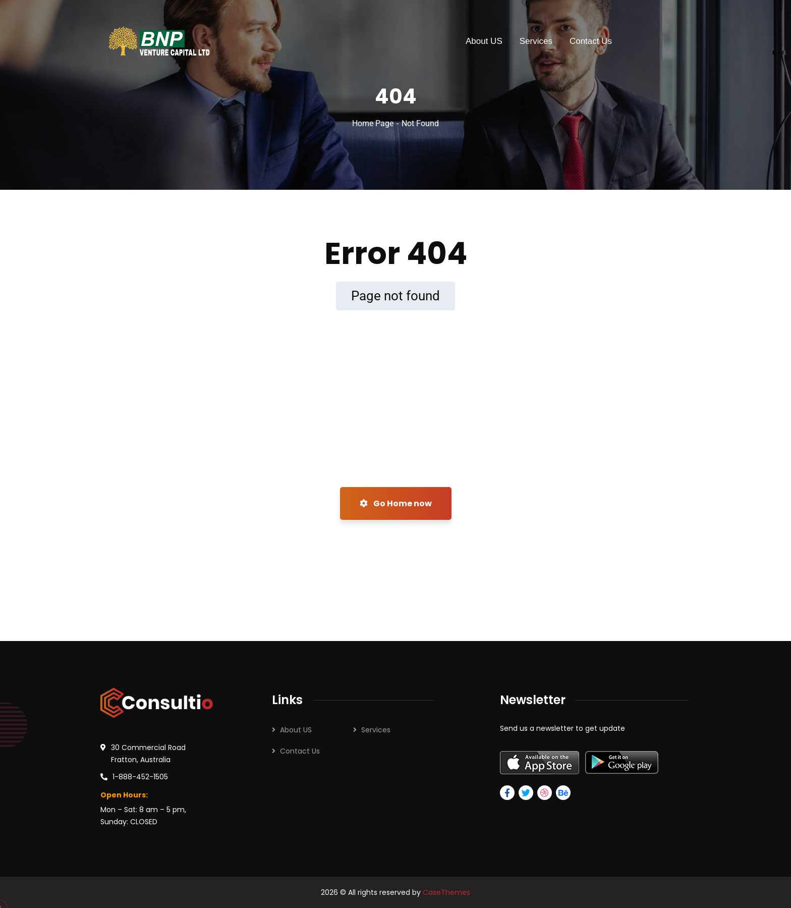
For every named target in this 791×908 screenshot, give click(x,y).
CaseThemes (446, 892)
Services (375, 730)
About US (296, 730)
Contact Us (300, 751)
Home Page (372, 123)
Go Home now (396, 503)
